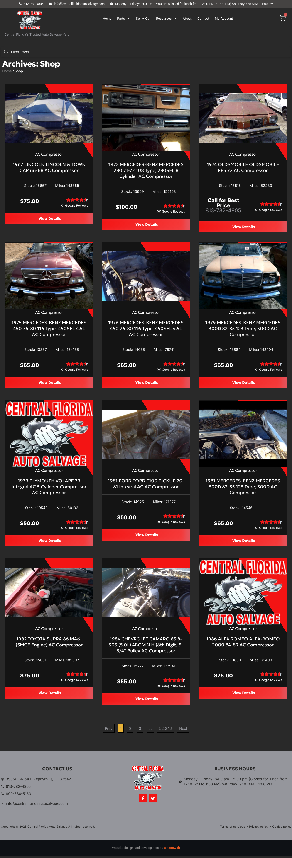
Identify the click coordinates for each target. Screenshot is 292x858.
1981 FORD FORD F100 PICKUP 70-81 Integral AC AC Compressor (146, 485)
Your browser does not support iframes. (164, 37)
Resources (166, 18)
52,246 (165, 730)
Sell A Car (143, 18)
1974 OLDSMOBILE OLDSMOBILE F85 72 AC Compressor (243, 167)
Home (107, 18)
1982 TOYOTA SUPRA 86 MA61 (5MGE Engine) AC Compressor (49, 644)
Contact (203, 18)
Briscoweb (172, 850)
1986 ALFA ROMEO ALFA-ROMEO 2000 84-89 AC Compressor (243, 644)
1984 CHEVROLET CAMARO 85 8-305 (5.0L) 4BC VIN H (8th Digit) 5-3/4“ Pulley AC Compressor (146, 646)
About (187, 18)
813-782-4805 (223, 210)
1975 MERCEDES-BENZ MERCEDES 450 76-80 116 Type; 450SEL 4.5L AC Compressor (49, 329)
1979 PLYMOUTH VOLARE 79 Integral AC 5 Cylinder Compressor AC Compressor (49, 488)
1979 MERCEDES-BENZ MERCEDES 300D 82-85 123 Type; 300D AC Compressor (243, 329)
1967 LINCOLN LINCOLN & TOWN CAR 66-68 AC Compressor (49, 167)
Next (183, 731)
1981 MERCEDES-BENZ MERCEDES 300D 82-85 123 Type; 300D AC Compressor (243, 488)
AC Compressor (49, 154)
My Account (224, 18)
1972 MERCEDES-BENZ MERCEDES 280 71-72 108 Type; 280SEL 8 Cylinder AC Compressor (146, 170)
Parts (123, 18)
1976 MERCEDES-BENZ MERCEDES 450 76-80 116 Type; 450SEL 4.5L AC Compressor (146, 329)
